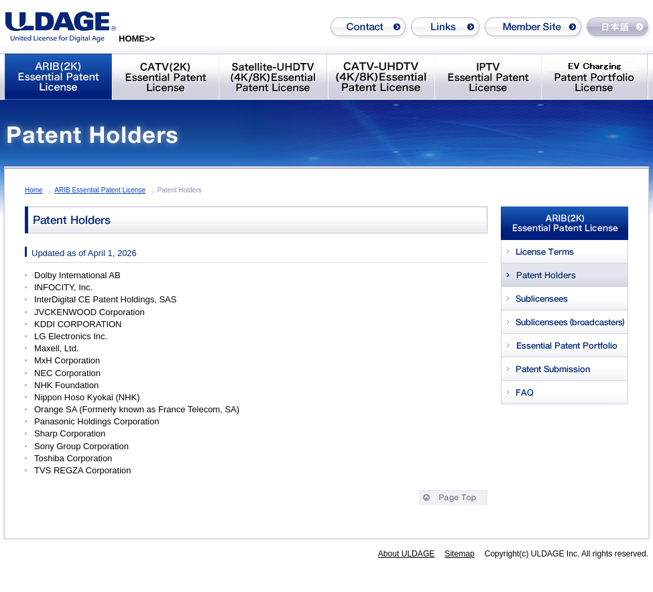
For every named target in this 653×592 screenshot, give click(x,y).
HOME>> (137, 39)
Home (34, 190)
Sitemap (459, 553)
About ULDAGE (406, 553)
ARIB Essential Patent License (99, 190)
